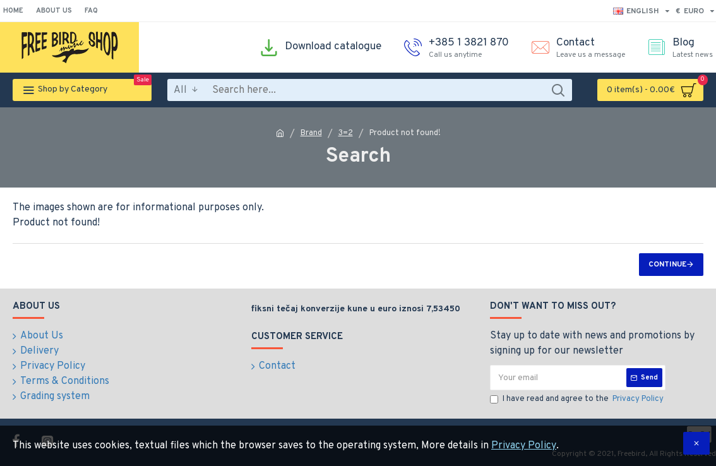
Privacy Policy (523, 445)
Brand (311, 133)
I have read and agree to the (577, 399)
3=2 (345, 133)
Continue (667, 265)
